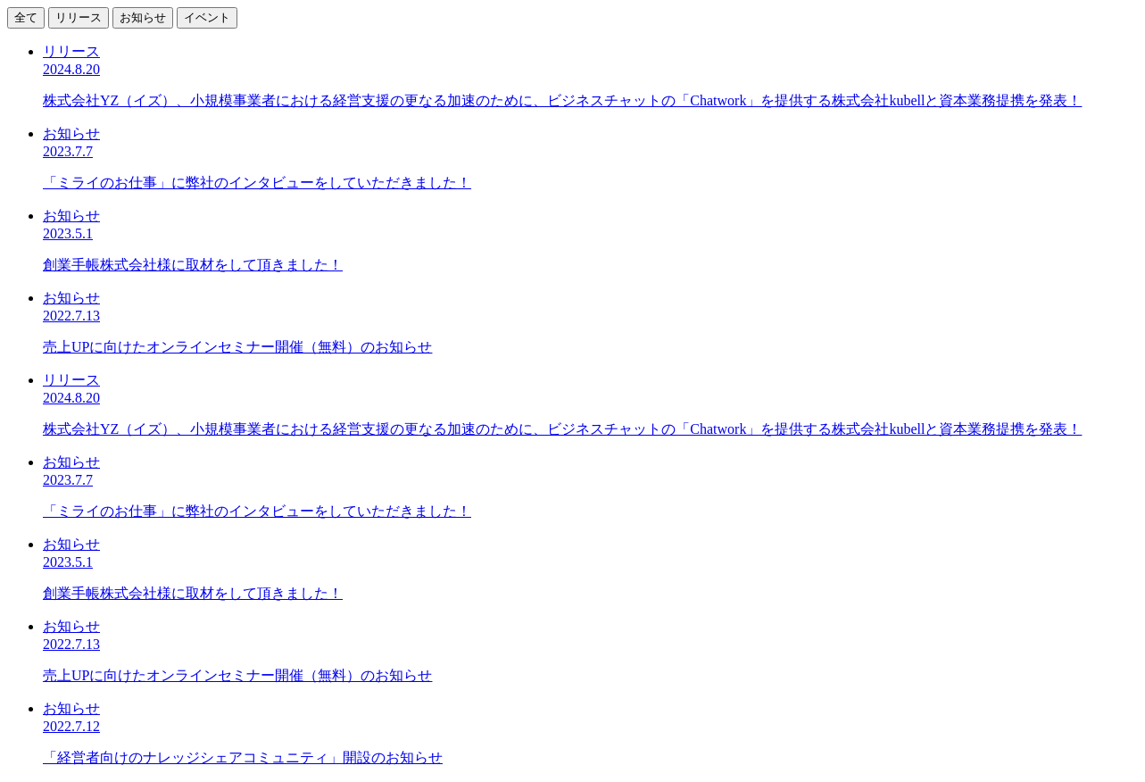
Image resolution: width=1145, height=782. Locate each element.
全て (25, 17)
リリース (78, 17)
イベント (207, 17)
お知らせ (143, 17)
